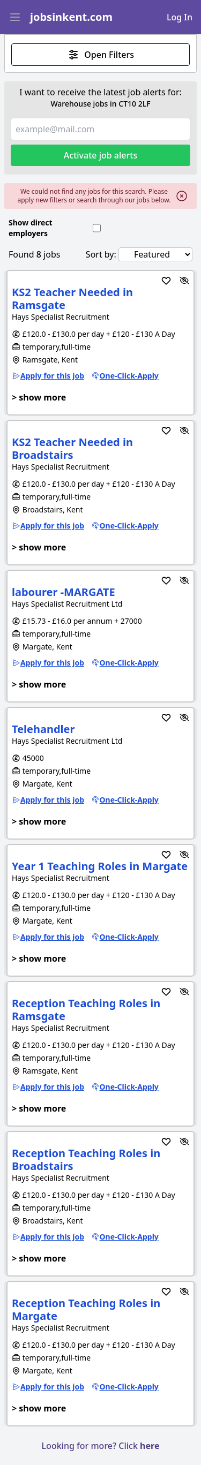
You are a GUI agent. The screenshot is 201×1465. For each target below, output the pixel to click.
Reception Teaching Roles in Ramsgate (86, 1009)
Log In (179, 17)
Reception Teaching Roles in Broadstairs (86, 1159)
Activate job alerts (100, 155)
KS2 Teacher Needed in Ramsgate (72, 298)
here (149, 1446)
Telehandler (43, 729)
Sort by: (101, 254)
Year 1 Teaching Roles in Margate (100, 866)
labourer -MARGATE (63, 592)
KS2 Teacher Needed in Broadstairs (72, 448)
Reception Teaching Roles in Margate (86, 1309)
